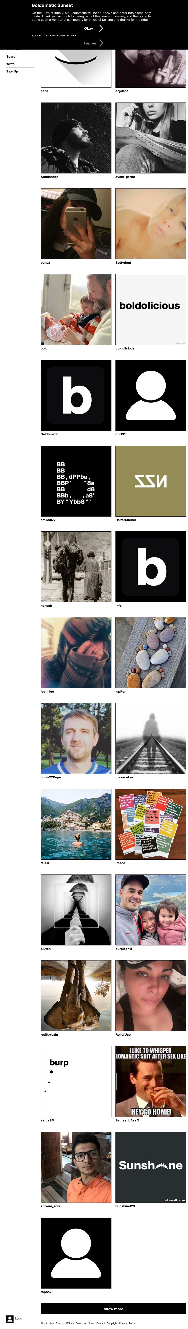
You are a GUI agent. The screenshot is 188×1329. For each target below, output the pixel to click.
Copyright (112, 1323)
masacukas (124, 777)
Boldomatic (50, 434)
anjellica (121, 91)
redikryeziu (49, 1035)
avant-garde (125, 177)
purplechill (123, 949)
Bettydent (123, 263)
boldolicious (124, 348)
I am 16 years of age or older (57, 34)
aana (44, 91)
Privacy (123, 1323)
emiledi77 (48, 520)
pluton (46, 949)
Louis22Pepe (51, 777)
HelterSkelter (125, 520)
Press (91, 1323)
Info (118, 606)
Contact (100, 1323)
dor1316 (121, 434)
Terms (132, 1323)
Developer (81, 1323)
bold (44, 348)
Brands (60, 1323)
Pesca (120, 863)
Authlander (49, 177)
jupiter (120, 691)
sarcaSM (48, 1120)
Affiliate (70, 1323)
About (44, 1323)
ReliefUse (123, 1035)
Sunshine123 (125, 1206)
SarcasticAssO (127, 1120)
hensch (46, 606)
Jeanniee (47, 691)
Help (51, 1323)
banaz (45, 263)
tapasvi (46, 1292)
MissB (46, 863)
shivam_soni (50, 1206)
